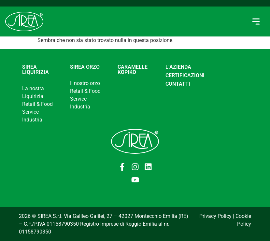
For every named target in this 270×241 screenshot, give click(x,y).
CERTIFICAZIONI (185, 75)
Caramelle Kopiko (133, 69)
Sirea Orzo (85, 67)
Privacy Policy (215, 216)
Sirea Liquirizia (35, 69)
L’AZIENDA (178, 67)
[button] (256, 21)
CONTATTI (177, 84)
